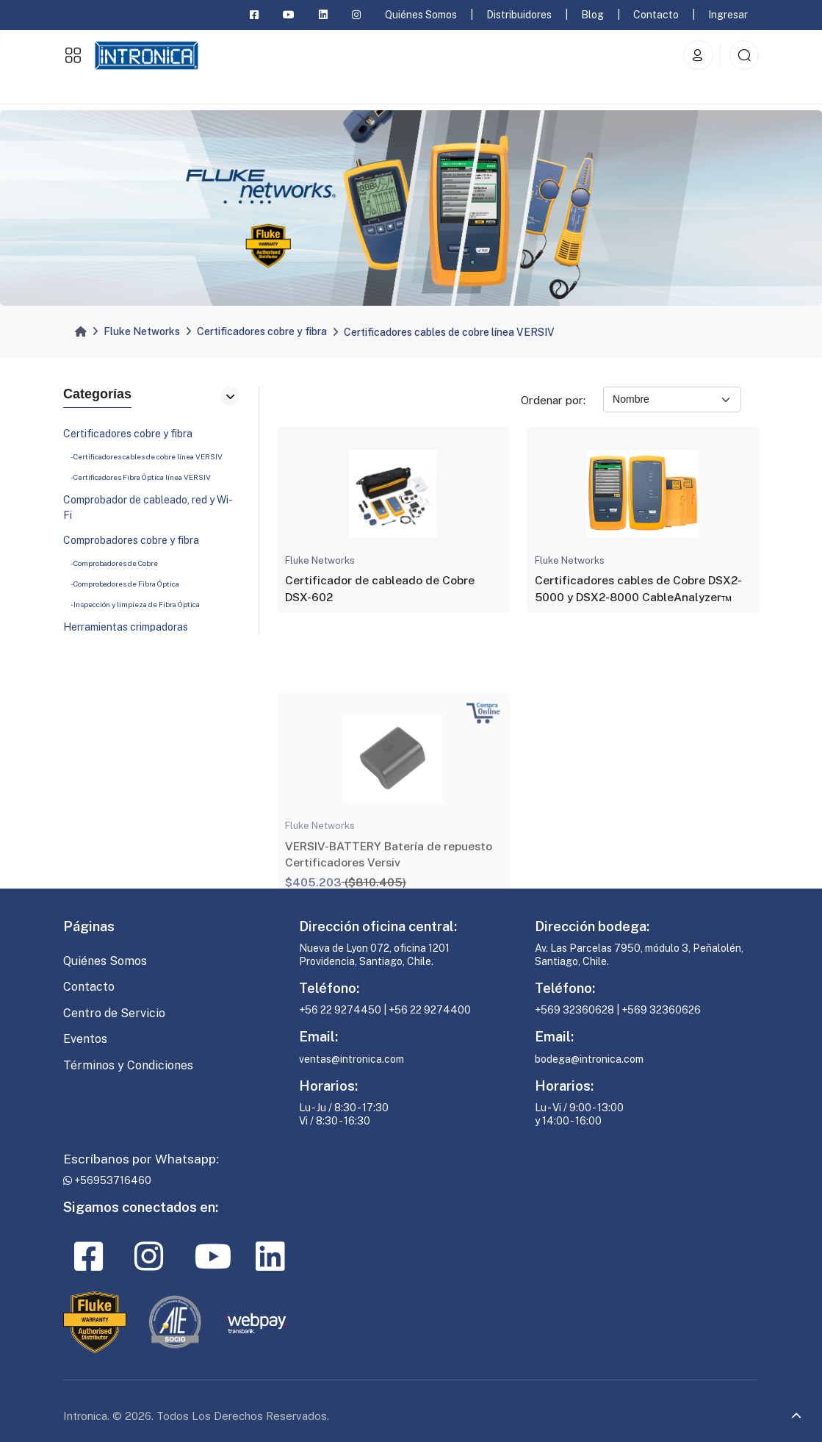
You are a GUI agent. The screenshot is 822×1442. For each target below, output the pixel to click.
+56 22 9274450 (341, 1010)
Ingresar (728, 15)
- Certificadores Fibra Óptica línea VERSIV (141, 481)
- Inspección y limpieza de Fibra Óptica (135, 608)
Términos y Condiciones (128, 1065)
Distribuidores (519, 15)
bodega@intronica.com (589, 1059)
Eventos (85, 1039)
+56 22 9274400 (430, 1010)
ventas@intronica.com (351, 1059)
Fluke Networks (142, 331)
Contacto (656, 15)
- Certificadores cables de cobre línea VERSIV (147, 460)
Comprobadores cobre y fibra (131, 544)
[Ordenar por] (672, 399)
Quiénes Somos (421, 15)
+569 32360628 (574, 1010)
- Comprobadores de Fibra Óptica (125, 588)
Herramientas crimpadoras (125, 631)
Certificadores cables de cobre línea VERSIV (449, 332)
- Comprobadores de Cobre (114, 567)
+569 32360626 (661, 1010)
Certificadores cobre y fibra (262, 331)
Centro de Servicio (114, 1013)
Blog (592, 15)
